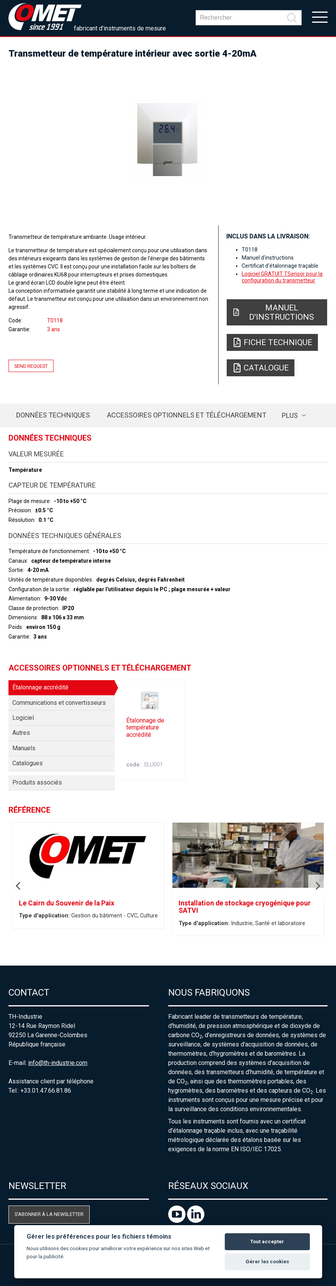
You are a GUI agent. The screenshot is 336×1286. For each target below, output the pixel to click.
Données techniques (53, 415)
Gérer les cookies (267, 1261)
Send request (31, 366)
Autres (21, 732)
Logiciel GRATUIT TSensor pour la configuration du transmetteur (282, 277)
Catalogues (27, 763)
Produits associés (37, 782)
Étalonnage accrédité (40, 687)
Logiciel (23, 717)
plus (290, 415)
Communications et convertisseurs (59, 702)
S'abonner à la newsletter (49, 1214)
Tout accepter (267, 1241)
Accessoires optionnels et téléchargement (186, 415)
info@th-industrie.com (57, 1062)
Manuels (23, 748)
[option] (168, 138)
